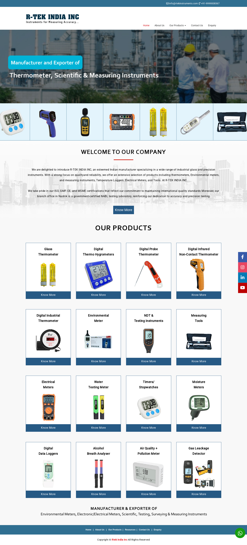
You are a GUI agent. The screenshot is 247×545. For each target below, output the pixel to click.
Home (146, 25)
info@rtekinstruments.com (183, 3)
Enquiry (212, 25)
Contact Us (197, 25)
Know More (123, 210)
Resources (130, 530)
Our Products (177, 25)
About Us (159, 25)
